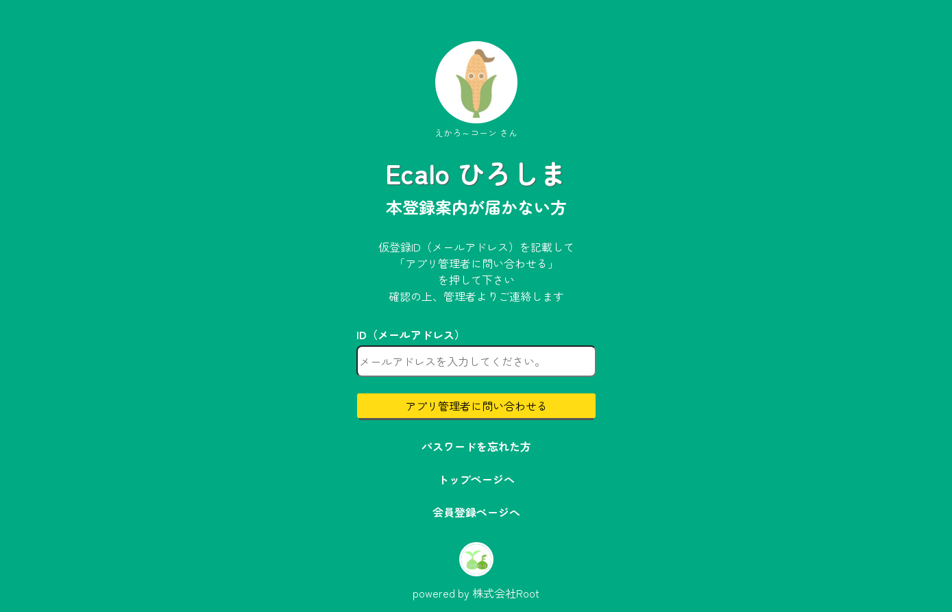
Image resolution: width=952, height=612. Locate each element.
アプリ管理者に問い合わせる (476, 405)
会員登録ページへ (476, 512)
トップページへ (476, 479)
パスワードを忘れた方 (476, 446)
